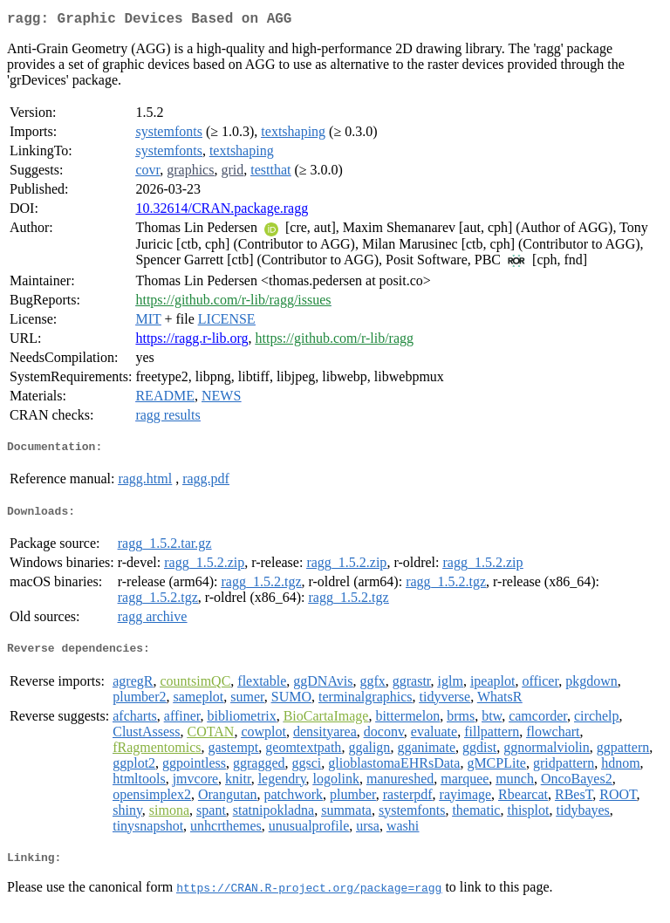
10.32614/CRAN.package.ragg (221, 211)
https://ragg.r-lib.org (191, 341)
